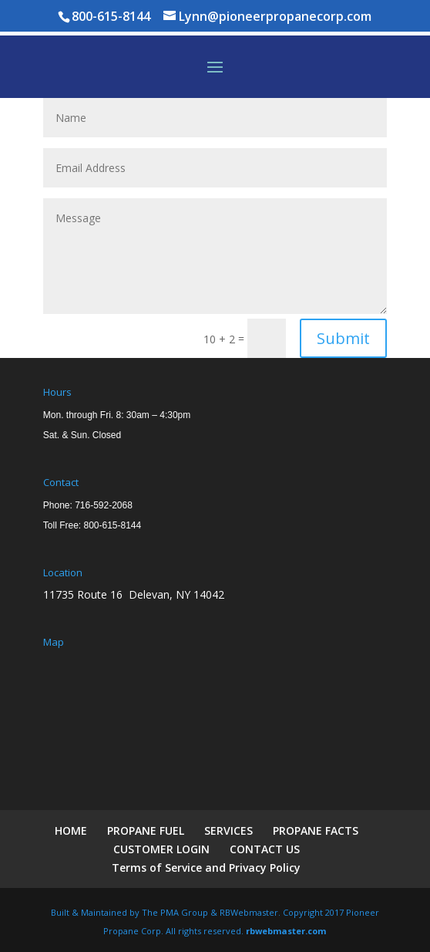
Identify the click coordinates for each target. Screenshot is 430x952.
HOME (71, 830)
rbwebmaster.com (286, 931)
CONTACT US (265, 849)
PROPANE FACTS (315, 830)
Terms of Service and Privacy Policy (206, 867)
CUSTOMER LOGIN (161, 849)
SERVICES (228, 830)
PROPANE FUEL (145, 830)
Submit (343, 338)
